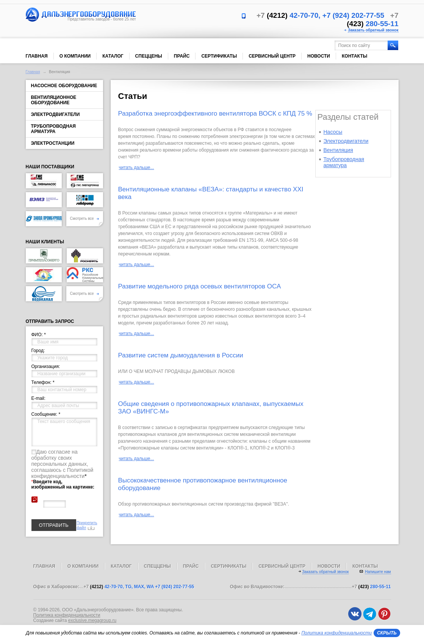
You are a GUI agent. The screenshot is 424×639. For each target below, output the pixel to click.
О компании (75, 56)
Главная (37, 56)
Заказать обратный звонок (373, 30)
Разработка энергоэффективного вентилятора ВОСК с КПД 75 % (215, 113)
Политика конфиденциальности (66, 615)
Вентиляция (338, 150)
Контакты (354, 56)
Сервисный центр (272, 56)
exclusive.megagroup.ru (92, 620)
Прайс (182, 56)
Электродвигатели (55, 114)
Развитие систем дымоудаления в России (180, 355)
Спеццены (148, 56)
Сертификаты (219, 56)
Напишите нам (378, 572)
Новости (318, 56)
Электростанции (53, 143)
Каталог (112, 56)
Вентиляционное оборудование (54, 100)
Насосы (333, 132)
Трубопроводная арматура (53, 129)
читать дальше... (136, 167)
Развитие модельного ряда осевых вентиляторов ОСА (199, 286)
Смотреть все (84, 218)
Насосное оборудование (64, 85)
